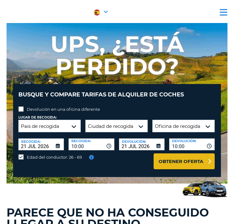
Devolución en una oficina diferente (63, 109)
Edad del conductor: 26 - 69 (54, 157)
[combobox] (91, 144)
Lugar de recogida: (37, 117)
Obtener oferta (181, 161)
